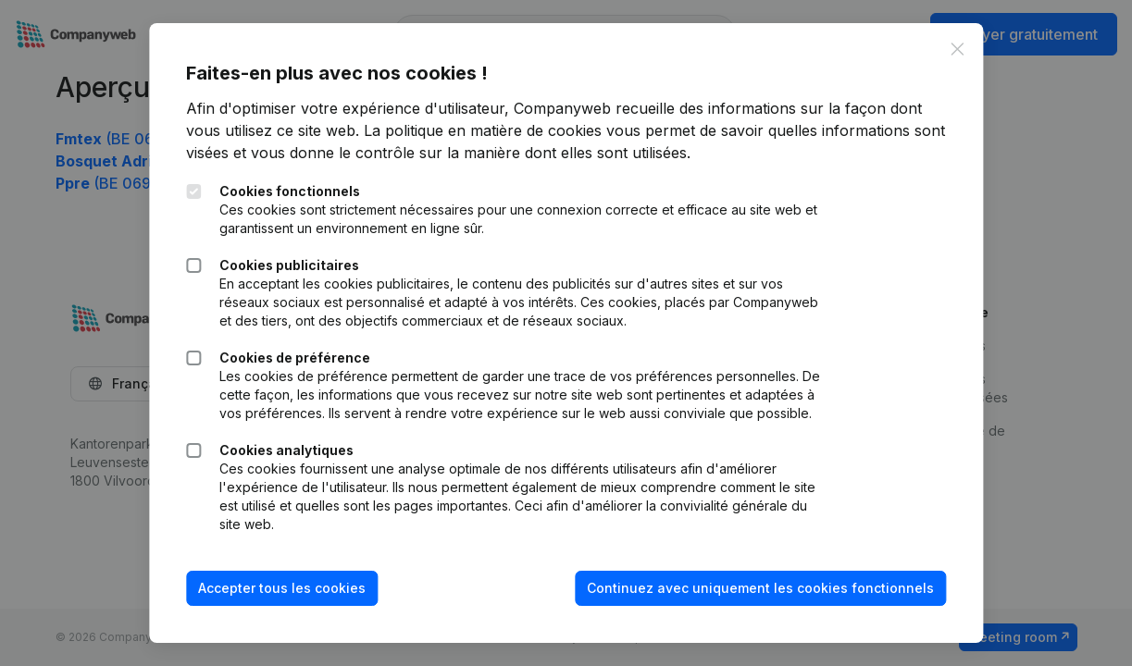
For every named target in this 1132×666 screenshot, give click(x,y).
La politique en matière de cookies (483, 130)
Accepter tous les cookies (282, 588)
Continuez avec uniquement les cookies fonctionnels (760, 588)
